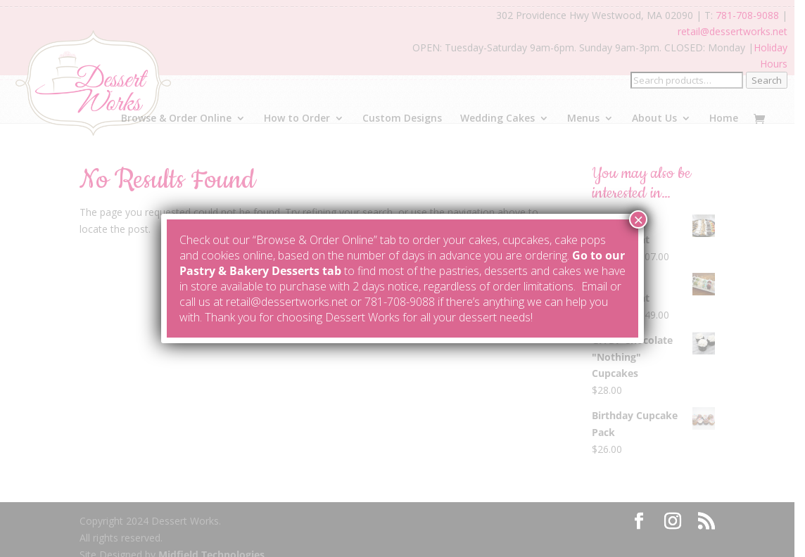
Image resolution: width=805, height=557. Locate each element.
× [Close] (638, 219)
